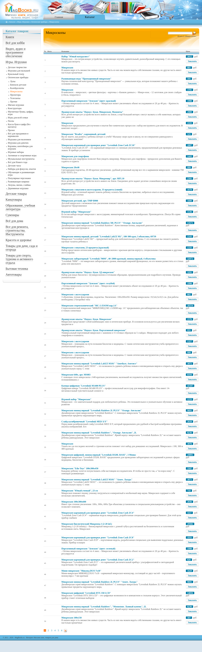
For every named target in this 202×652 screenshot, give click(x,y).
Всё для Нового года (17, 162)
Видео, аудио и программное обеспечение (15, 52)
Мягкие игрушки (16, 105)
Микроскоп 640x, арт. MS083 (75, 374)
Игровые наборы (16, 152)
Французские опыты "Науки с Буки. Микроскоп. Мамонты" (92, 112)
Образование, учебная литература (20, 207)
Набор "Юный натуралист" (75, 56)
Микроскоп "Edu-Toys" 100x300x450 (79, 468)
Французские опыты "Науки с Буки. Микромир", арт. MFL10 (92, 178)
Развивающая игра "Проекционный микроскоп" (86, 78)
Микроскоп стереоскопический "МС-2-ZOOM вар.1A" (89, 305)
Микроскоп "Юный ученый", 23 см (79, 490)
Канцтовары (14, 199)
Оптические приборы (39, 22)
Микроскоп (67, 67)
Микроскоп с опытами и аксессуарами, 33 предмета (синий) (91, 189)
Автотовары (14, 274)
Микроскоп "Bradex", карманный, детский (83, 134)
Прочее (11, 130)
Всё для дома (14, 221)
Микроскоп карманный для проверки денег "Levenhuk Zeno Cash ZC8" (97, 537)
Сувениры (12, 215)
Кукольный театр (16, 74)
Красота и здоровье (18, 240)
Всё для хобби (15, 43)
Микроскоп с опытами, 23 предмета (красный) (85, 247)
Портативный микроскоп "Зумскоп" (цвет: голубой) (88, 283)
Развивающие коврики (18, 181)
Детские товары (16, 193)
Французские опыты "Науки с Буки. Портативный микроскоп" (93, 330)
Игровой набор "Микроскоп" (76, 212)
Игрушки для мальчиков (19, 139)
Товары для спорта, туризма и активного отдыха (19, 259)
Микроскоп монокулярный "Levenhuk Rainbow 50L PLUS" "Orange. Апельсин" (102, 223)
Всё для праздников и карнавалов (18, 134)
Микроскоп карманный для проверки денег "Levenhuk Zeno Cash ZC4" (97, 513)
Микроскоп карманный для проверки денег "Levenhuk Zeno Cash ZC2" (97, 559)
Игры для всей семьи (18, 117)
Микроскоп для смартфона (75, 156)
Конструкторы (15, 108)
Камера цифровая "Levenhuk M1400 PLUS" (83, 386)
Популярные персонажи (19, 178)
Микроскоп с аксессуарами (75, 294)
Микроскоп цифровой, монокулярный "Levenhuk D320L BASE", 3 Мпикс (98, 455)
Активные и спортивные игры (22, 155)
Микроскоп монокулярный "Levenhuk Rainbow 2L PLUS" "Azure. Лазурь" (99, 582)
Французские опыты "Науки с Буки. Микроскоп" (86, 319)
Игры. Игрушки (23, 22)
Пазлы (11, 121)
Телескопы (15, 98)
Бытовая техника (17, 268)
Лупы (12, 81)
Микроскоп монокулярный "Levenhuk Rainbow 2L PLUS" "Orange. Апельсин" (101, 410)
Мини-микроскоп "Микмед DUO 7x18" (81, 571)
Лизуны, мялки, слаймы (19, 185)
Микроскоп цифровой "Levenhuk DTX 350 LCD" (86, 593)
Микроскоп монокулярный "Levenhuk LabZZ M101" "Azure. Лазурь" (97, 479)
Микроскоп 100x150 (71, 617)
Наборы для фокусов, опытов (22, 169)
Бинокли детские (18, 85)
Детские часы (14, 165)
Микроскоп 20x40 (70, 167)
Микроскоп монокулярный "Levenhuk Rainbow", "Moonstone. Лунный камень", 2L (103, 606)
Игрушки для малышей (19, 70)
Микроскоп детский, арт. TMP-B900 (79, 201)
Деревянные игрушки (18, 188)
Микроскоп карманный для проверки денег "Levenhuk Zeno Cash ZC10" (98, 145)
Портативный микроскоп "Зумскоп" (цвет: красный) (88, 101)
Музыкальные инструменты (21, 159)
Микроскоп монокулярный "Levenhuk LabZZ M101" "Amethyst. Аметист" (99, 363)
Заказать (192, 61)
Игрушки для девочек (18, 143)
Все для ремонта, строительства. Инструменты (17, 230)
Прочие (13, 101)
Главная (59, 17)
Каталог (90, 17)
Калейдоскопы (17, 88)
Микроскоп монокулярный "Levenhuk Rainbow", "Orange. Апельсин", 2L (99, 432)
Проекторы (15, 95)
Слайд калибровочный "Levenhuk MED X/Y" (84, 421)
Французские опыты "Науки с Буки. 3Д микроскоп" (88, 272)
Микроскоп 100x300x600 (73, 502)
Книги (10, 37)
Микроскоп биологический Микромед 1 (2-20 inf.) (86, 524)
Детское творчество (17, 67)
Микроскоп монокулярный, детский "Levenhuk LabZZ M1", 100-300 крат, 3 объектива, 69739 (108, 236)
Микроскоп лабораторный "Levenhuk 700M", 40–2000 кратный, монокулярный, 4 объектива (108, 258)
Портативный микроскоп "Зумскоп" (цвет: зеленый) (88, 548)
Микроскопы (16, 91)
